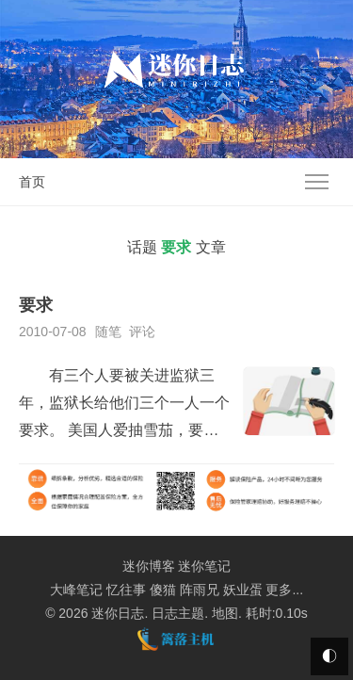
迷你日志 (117, 613)
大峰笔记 (76, 589)
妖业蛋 (243, 589)
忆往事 (126, 589)
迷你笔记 (204, 566)
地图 (225, 613)
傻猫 (163, 589)
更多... (284, 589)
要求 (36, 305)
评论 (142, 331)
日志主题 (178, 613)
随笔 (108, 331)
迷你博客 (148, 566)
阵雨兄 (199, 589)
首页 (32, 181)
